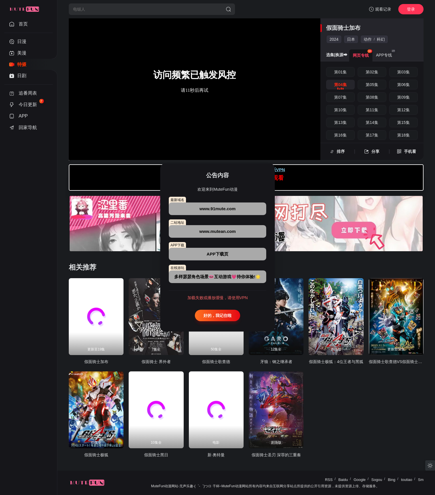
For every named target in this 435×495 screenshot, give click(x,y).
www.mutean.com (217, 231)
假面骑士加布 (343, 28)
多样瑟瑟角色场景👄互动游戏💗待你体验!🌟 (217, 276)
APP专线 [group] (385, 53)
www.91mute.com (217, 208)
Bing (391, 480)
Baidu (343, 480)
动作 (368, 39)
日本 (351, 39)
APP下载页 (217, 254)
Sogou (376, 480)
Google (360, 480)
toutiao (406, 480)
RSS (329, 480)
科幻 (381, 39)
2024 (334, 39)
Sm (421, 480)
